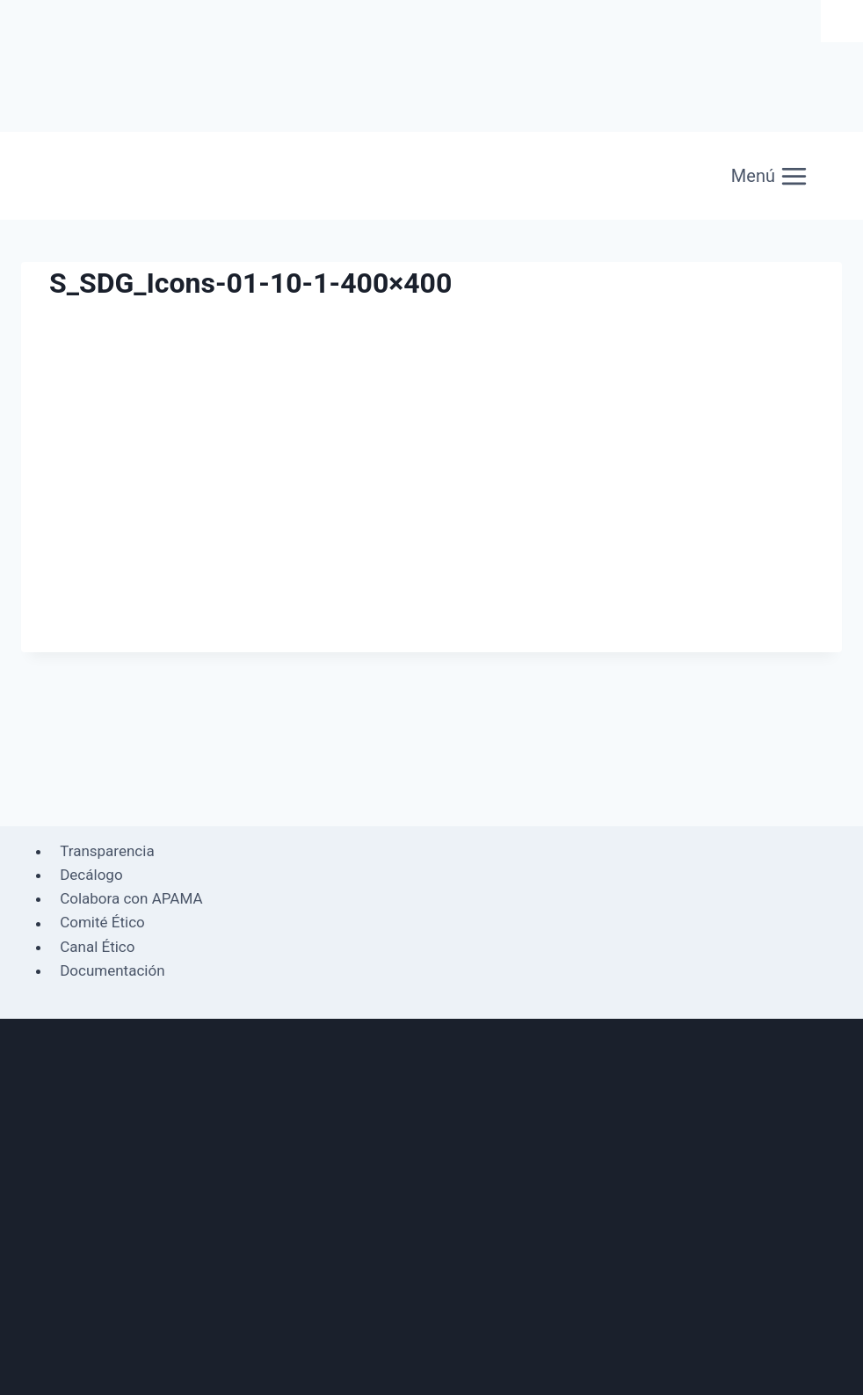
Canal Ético (97, 946)
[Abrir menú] (770, 176)
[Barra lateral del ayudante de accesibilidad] (842, 21)
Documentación (112, 970)
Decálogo (91, 874)
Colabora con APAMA (131, 898)
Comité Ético (102, 923)
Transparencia (107, 851)
